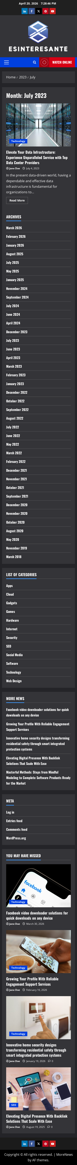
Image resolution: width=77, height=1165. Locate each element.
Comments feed (16, 829)
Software (12, 663)
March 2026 (14, 227)
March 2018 (13, 556)
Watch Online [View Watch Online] (55, 62)
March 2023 (14, 366)
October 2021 (15, 487)
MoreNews (64, 1154)
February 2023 (15, 374)
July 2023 (12, 340)
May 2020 (12, 539)
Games (10, 611)
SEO (8, 646)
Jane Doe (14, 168)
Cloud (10, 594)
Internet (11, 628)
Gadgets (11, 602)
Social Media (14, 654)
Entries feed (14, 820)
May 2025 (12, 271)
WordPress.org (16, 837)
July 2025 (12, 262)
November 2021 (16, 478)
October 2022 (15, 400)
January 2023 (15, 383)
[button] (6, 62)
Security (11, 637)
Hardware (12, 620)
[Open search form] (34, 62)
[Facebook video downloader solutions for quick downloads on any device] (38, 885)
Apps (9, 585)
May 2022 (12, 444)
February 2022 (15, 461)
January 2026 (15, 245)
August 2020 (14, 530)
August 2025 (14, 253)
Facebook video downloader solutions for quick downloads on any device (37, 915)
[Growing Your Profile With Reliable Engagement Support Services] (38, 951)
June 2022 (13, 435)
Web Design (14, 680)
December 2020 (17, 504)
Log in (10, 812)
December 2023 (16, 331)
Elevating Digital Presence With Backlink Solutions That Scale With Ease (36, 1118)
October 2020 (15, 522)
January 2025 (15, 279)
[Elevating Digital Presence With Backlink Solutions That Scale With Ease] (38, 1088)
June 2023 (13, 349)
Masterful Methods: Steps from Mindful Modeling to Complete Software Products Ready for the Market (38, 778)
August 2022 (14, 418)
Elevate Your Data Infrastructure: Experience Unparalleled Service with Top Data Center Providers (38, 124)
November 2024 (16, 288)
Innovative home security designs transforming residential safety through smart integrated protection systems (37, 744)
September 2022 (17, 409)
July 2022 (12, 427)
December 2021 (16, 470)
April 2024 (13, 322)
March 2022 (14, 452)
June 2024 (13, 314)
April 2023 (13, 357)
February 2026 (16, 236)
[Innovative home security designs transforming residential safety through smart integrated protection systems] (38, 1017)
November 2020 (17, 513)
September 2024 (17, 297)
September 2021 (17, 496)
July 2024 (12, 305)
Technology (18, 141)
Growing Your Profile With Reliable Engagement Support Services (32, 981)
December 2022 (16, 392)
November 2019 (16, 548)
